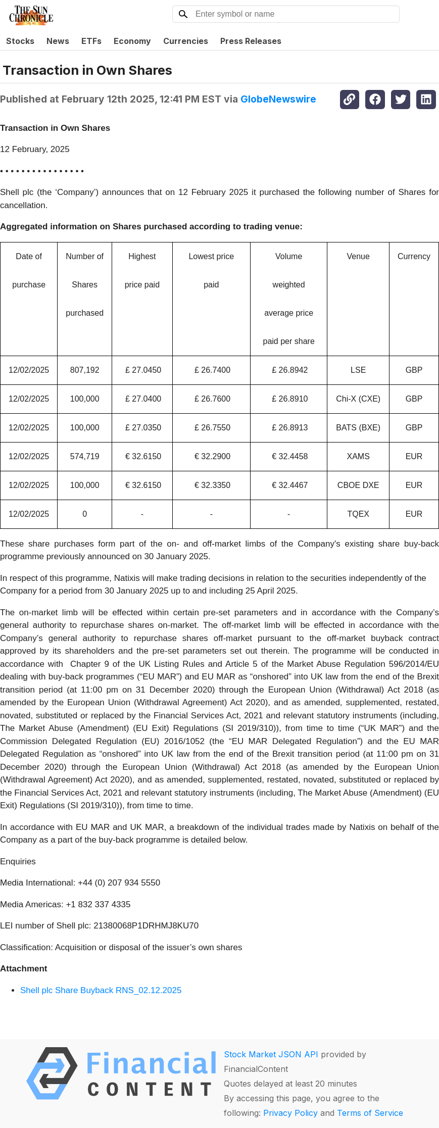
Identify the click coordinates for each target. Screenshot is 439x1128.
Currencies (185, 41)
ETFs (91, 41)
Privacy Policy (290, 1113)
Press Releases (250, 41)
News (57, 41)
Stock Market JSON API (271, 1054)
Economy (132, 41)
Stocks (20, 41)
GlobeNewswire (278, 99)
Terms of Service (370, 1113)
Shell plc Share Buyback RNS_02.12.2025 (100, 990)
